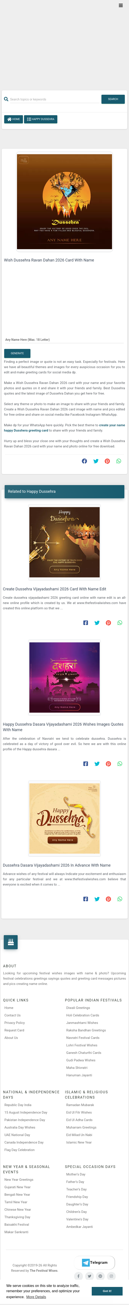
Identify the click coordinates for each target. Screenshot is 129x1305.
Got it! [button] (107, 1291)
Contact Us (12, 1015)
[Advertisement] (64, 42)
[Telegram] (94, 1262)
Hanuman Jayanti (79, 1075)
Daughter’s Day (77, 1204)
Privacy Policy (14, 1023)
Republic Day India (18, 1105)
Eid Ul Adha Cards (79, 1120)
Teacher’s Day (76, 1189)
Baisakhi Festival (16, 1225)
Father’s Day (75, 1182)
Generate (17, 353)
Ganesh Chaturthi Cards (83, 1053)
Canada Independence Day (23, 1142)
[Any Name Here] (64, 339)
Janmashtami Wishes (82, 1023)
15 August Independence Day (25, 1112)
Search (113, 99)
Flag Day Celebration (19, 1150)
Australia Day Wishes (19, 1127)
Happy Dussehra (40, 119)
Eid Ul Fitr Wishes (79, 1112)
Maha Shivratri (77, 1068)
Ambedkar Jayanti (79, 1227)
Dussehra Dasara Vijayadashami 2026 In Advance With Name (56, 865)
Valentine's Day (77, 1219)
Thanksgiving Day (17, 1217)
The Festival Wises (44, 1271)
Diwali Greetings (78, 1008)
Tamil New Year (15, 1202)
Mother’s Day (76, 1174)
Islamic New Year (79, 1142)
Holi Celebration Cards (82, 1015)
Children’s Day (76, 1212)
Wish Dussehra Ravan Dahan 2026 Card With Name (49, 260)
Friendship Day (77, 1197)
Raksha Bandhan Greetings (86, 1030)
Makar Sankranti (16, 1232)
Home (13, 119)
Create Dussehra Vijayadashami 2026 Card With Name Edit (54, 589)
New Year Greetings (18, 1180)
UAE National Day (17, 1135)
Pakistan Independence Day (24, 1120)
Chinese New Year (17, 1210)
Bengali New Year (17, 1195)
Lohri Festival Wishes (81, 1045)
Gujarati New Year (17, 1187)
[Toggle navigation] (121, 5)
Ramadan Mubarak (80, 1105)
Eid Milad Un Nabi (79, 1135)
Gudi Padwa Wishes (80, 1060)
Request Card (14, 1030)
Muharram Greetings (81, 1127)
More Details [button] (36, 1297)
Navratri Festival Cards (82, 1038)
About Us (11, 1038)
